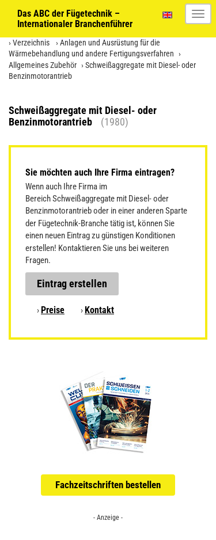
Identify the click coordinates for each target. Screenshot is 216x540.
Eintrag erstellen (72, 283)
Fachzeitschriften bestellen (108, 484)
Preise (53, 310)
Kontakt (99, 310)
